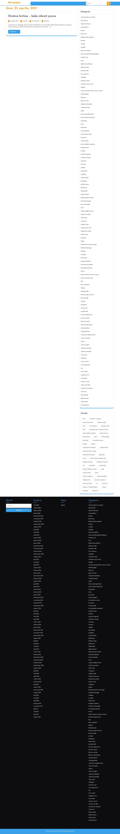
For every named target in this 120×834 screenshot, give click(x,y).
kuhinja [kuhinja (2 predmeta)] (85, 443)
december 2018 (41, 679)
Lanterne (83, 160)
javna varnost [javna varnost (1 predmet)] (104, 433)
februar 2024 (40, 603)
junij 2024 (40, 596)
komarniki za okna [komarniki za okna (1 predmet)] (98, 440)
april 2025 (40, 580)
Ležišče (83, 167)
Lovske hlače (85, 177)
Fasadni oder (85, 70)
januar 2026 (40, 567)
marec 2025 (40, 582)
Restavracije (84, 297)
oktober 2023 (40, 608)
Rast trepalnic (85, 284)
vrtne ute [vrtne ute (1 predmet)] (104, 483)
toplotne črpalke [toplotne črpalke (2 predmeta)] (102, 476)
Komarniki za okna (86, 134)
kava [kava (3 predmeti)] (95, 436)
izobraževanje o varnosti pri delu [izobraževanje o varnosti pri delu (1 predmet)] (98, 429)
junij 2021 (39, 650)
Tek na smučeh (85, 338)
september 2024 (41, 593)
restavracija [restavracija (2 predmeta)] (102, 465)
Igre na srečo (85, 100)
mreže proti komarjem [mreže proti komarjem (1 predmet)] (89, 447)
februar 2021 (40, 656)
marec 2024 (40, 601)
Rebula (83, 287)
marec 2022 (40, 636)
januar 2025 (40, 586)
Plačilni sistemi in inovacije (89, 244)
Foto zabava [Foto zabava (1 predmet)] (93, 425)
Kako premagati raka (87, 114)
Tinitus (83, 341)
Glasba (83, 87)
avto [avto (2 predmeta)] (84, 418)
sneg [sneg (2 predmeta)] (102, 468)
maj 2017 (40, 693)
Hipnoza (83, 97)
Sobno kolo (84, 307)
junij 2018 (39, 682)
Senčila (83, 301)
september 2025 (41, 573)
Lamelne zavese (86, 157)
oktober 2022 (40, 624)
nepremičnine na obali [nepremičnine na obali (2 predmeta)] (89, 451)
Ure (82, 368)
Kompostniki (84, 140)
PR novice (14, 2)
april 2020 (40, 670)
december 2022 (41, 620)
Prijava (67, 561)
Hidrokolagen (85, 93)
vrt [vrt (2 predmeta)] (97, 483)
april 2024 (40, 599)
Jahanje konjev (85, 107)
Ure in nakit (84, 371)
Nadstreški (84, 190)
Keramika (83, 127)
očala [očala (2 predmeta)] (84, 458)
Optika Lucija (84, 224)
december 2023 (41, 606)
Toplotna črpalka (86, 348)
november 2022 (41, 622)
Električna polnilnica (87, 63)
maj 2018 (40, 684)
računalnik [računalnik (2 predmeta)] (92, 465)
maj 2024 (40, 598)
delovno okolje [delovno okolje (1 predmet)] (102, 422)
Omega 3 (84, 220)
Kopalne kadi (85, 147)
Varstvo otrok (85, 381)
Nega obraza (85, 194)
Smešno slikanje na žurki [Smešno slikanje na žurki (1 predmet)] (90, 468)
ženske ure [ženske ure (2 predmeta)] (95, 490)
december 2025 (41, 568)
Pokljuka (83, 251)
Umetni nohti (85, 361)
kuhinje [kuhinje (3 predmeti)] (93, 443)
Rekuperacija (85, 291)
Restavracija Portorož (87, 294)
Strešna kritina (85, 327)
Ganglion (83, 77)
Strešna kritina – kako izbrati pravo (32, 16)
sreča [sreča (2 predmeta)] (96, 472)
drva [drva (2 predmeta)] (84, 425)
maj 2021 (39, 651)
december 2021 (41, 641)
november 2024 (41, 589)
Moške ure (84, 187)
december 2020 (41, 658)
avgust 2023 (40, 610)
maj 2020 (40, 669)
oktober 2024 (40, 591)
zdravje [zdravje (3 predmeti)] (104, 486)
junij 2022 (40, 630)
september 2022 (41, 625)
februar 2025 (40, 584)
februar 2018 (40, 687)
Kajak (82, 110)
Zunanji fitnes (85, 404)
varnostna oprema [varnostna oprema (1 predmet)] (99, 479)
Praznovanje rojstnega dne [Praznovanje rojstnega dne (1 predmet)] (98, 458)
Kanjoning (84, 120)
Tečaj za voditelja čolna (88, 334)
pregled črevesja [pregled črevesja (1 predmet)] (87, 461)
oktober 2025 (40, 572)
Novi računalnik (85, 204)
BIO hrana (84, 33)
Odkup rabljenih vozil (87, 210)
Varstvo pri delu (85, 384)
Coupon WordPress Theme (54, 831)
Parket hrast (84, 234)
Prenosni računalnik (86, 264)
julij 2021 (39, 648)
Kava (82, 124)
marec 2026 (40, 563)
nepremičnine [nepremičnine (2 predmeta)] (104, 447)
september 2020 (41, 663)
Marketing (84, 180)
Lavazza (83, 164)
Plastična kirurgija (86, 247)
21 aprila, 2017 (14, 21)
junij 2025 (40, 577)
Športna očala (85, 321)
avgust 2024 (40, 594)
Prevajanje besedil (86, 267)
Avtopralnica (85, 27)
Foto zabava (85, 73)
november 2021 (41, 643)
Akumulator (84, 20)
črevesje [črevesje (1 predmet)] (85, 490)
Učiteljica (83, 358)
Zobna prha (84, 401)
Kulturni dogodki (86, 154)
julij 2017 (39, 691)
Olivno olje (84, 217)
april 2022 (40, 634)
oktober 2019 (40, 674)
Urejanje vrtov (85, 374)
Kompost (83, 137)
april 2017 (40, 694)
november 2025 (41, 570)
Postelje (83, 254)
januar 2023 (40, 618)
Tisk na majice (85, 344)
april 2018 (40, 686)
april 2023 (40, 613)
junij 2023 (40, 612)
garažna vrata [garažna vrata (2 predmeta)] (105, 425)
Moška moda (85, 184)
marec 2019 (40, 677)
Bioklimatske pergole (87, 37)
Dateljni (83, 47)
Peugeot (83, 237)
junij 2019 (39, 675)
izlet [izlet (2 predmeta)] (84, 429)
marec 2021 (40, 655)
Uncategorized (85, 364)
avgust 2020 (40, 665)
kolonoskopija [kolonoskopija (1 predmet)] (105, 436)
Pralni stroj (84, 257)
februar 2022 (40, 637)
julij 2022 (39, 629)
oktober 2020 (40, 662)
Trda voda (84, 354)
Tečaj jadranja (85, 331)
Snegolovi (84, 304)
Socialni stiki (84, 311)
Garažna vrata (85, 80)
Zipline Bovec (85, 398)
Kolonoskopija (85, 130)
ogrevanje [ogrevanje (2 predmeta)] (102, 454)
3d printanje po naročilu (88, 17)
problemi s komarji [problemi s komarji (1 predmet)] (102, 461)
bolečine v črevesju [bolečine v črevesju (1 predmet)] (95, 418)
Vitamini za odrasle (87, 388)
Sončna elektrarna (86, 314)
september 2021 (41, 644)
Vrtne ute (84, 391)
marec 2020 (40, 672)
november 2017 (41, 689)
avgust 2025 (40, 575)
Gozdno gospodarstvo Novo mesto (92, 90)
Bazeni (83, 30)
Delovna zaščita (86, 50)
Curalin (83, 43)
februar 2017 (40, 696)
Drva (82, 60)
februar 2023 (40, 617)
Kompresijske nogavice (88, 144)
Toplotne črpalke (86, 351)
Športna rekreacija (86, 324)
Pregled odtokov (86, 261)
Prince (82, 271)
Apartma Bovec (85, 23)
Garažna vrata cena (87, 83)
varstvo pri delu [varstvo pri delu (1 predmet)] (87, 483)
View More (13, 31)
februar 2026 (40, 565)
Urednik (25, 21)
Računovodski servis (87, 277)
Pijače (82, 241)
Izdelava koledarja (86, 103)
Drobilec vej (84, 57)
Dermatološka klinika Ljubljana (90, 53)
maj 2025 (40, 579)
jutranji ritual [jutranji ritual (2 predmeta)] (86, 436)
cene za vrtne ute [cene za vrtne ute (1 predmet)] (88, 422)
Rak (82, 281)
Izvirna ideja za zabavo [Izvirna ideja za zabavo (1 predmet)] (89, 433)
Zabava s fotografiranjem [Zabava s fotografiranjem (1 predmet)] (90, 486)
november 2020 (41, 660)
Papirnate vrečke (86, 231)
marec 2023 (40, 615)
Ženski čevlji (84, 394)
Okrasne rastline (86, 214)
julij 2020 (39, 667)
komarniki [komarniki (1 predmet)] (85, 440)
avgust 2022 (40, 627)
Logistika (83, 174)
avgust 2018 (40, 681)
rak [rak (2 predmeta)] (83, 465)
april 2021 (40, 653)
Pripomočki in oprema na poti (90, 274)
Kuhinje (83, 150)
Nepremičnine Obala (87, 197)
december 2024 (41, 587)
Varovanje (84, 378)
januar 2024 (40, 605)
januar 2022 (40, 639)
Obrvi (82, 207)
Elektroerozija (85, 67)
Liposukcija (84, 170)
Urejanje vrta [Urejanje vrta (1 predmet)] (86, 479)
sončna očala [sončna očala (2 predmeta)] (87, 472)
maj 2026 (40, 561)
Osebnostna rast (86, 227)
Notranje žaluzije (86, 200)
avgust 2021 (40, 646)
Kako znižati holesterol (88, 117)
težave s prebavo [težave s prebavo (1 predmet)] (88, 476)
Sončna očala (85, 317)
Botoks (83, 40)
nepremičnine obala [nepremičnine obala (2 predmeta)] (88, 454)
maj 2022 (40, 632)
